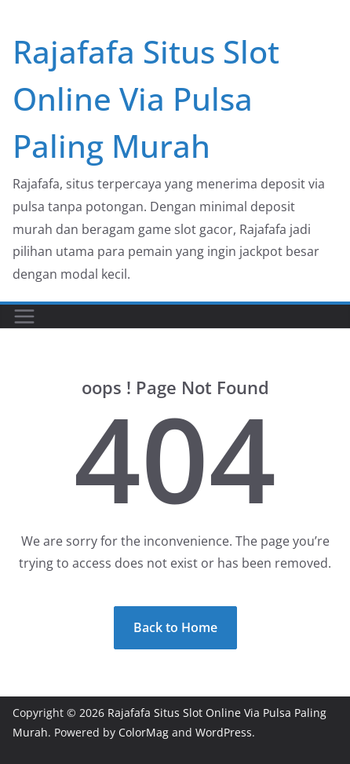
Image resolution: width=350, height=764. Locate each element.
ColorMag (143, 732)
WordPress (223, 732)
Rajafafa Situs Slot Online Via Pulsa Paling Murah (146, 98)
